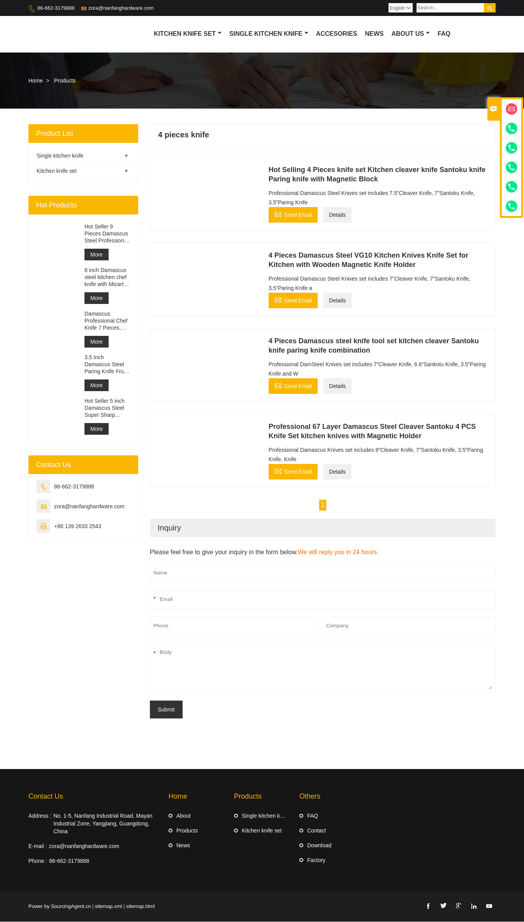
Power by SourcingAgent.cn (59, 907)
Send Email (293, 214)
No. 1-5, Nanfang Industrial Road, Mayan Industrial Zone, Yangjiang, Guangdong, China (102, 824)
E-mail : (37, 846)
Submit (166, 710)
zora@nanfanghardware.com (121, 8)
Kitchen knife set (57, 171)
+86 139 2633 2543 (77, 526)
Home (35, 81)
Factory (316, 860)
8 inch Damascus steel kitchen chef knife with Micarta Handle (105, 277)
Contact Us (45, 797)
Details (337, 215)
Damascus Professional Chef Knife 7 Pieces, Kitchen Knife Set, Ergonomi (106, 321)
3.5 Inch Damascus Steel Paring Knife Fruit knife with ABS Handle (105, 365)
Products (187, 831)
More (96, 255)
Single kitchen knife (268, 33)
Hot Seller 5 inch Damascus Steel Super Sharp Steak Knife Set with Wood (104, 408)
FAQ (312, 816)
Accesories (336, 33)
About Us (410, 33)
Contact (316, 831)
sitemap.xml (108, 907)
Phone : (37, 861)
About (183, 816)
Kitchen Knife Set (188, 33)
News (374, 33)
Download (319, 846)
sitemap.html (140, 907)
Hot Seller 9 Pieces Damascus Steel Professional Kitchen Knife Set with (106, 234)
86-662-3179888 (55, 8)
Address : (39, 816)
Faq (444, 33)
